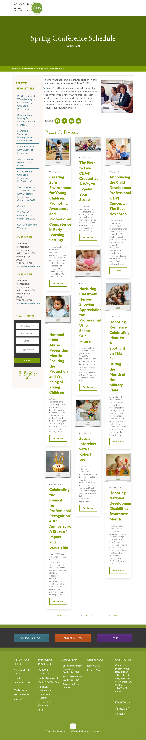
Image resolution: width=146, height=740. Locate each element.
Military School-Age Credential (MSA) (73, 678)
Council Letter (24, 206)
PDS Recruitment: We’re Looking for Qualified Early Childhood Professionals (26, 102)
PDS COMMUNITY (73, 638)
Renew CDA (93, 665)
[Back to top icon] (73, 726)
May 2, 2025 (84, 283)
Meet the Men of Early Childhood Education (26, 149)
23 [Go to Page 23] (108, 615)
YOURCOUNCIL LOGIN (31, 638)
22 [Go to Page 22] (102, 615)
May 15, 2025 (84, 157)
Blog (40, 709)
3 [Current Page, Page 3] (81, 615)
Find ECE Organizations (45, 688)
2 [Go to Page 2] (75, 615)
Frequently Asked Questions (47, 704)
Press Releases (21, 694)
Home (15, 68)
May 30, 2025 (54, 172)
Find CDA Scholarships (44, 672)
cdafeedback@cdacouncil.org (31, 266)
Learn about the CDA (22, 684)
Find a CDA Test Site (48, 682)
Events (17, 677)
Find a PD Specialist (48, 677)
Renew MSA (93, 670)
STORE (114, 638)
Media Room (20, 689)
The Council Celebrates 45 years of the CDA (26, 215)
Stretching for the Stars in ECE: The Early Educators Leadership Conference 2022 (26, 194)
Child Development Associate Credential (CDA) (72, 669)
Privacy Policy (51, 731)
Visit (45, 88)
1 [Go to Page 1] (70, 615)
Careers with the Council (22, 672)
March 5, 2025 (115, 487)
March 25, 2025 (85, 433)
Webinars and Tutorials (45, 696)
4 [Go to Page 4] (86, 615)
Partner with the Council (71, 686)
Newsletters (26, 68)
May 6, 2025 (114, 172)
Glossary (18, 698)
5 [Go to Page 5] (91, 615)
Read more (58, 283)
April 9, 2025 (54, 329)
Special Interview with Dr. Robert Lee (87, 449)
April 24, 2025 (114, 317)
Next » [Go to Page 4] (117, 615)
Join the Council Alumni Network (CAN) (25, 162)
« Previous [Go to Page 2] (61, 615)
